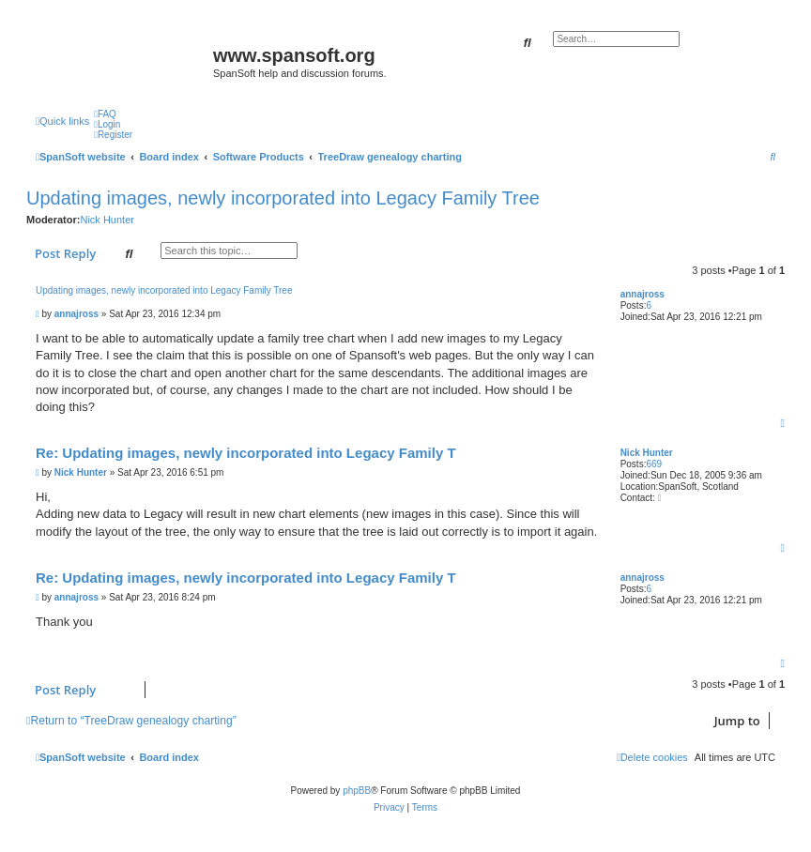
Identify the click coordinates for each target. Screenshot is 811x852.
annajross (642, 294)
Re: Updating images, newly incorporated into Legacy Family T (246, 453)
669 (654, 464)
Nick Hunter (106, 219)
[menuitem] (105, 114)
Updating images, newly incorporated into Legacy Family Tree (283, 198)
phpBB (357, 790)
